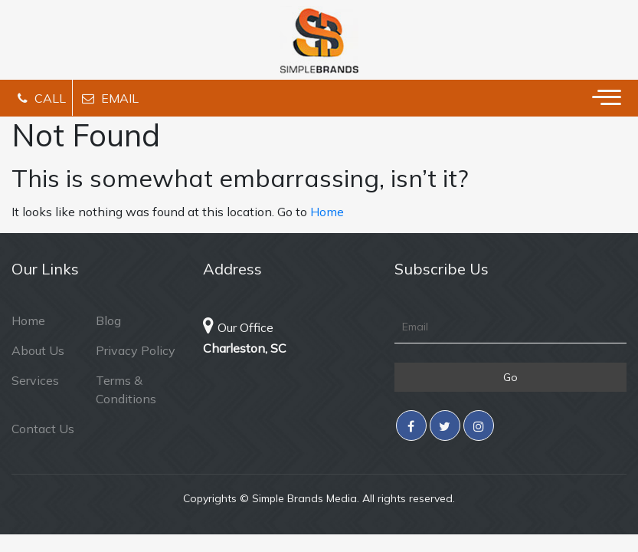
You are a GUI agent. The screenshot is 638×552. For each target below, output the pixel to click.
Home (327, 211)
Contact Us (42, 428)
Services (35, 380)
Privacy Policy (135, 350)
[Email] (510, 327)
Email (110, 98)
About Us (37, 350)
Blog (108, 320)
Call (42, 98)
